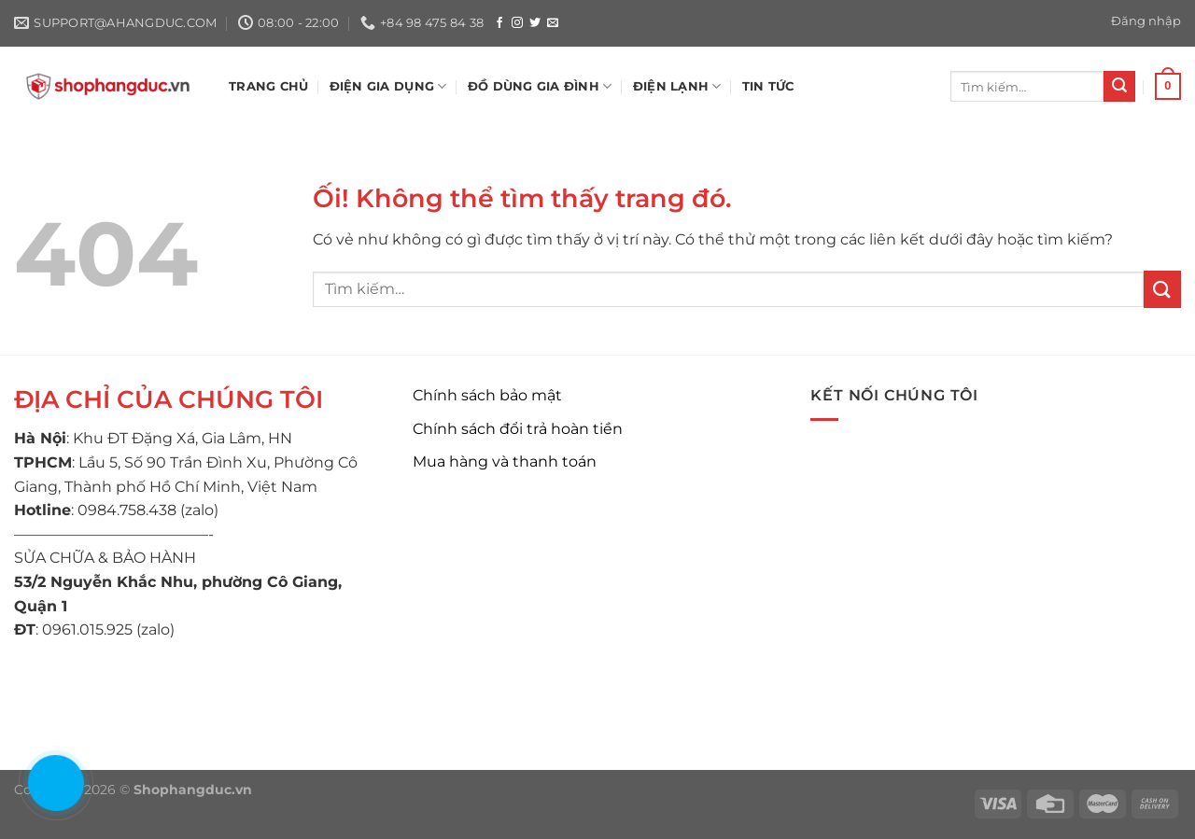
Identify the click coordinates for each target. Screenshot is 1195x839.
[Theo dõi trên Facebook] (499, 23)
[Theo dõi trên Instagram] (517, 23)
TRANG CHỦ (268, 86)
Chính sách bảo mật (487, 395)
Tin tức (768, 86)
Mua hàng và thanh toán (505, 461)
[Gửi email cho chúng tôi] (552, 23)
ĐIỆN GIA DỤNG (388, 86)
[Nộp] (1119, 87)
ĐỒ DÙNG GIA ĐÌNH (540, 86)
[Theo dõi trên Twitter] (535, 23)
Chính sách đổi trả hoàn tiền (518, 429)
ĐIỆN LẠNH (677, 86)
